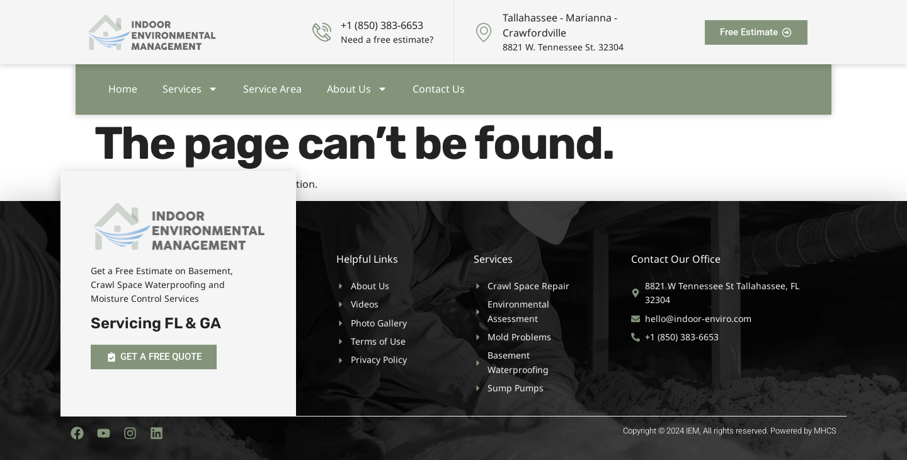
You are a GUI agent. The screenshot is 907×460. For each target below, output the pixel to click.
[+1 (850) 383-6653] (321, 32)
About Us (357, 86)
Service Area (272, 86)
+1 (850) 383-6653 (382, 25)
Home (122, 86)
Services (190, 86)
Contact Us (439, 86)
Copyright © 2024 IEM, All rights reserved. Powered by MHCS (729, 431)
